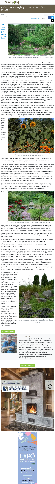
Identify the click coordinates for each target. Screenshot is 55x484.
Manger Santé (51, 14)
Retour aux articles (8, 331)
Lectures (45, 14)
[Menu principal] (2, 2)
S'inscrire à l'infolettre (27, 365)
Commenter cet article (35, 19)
